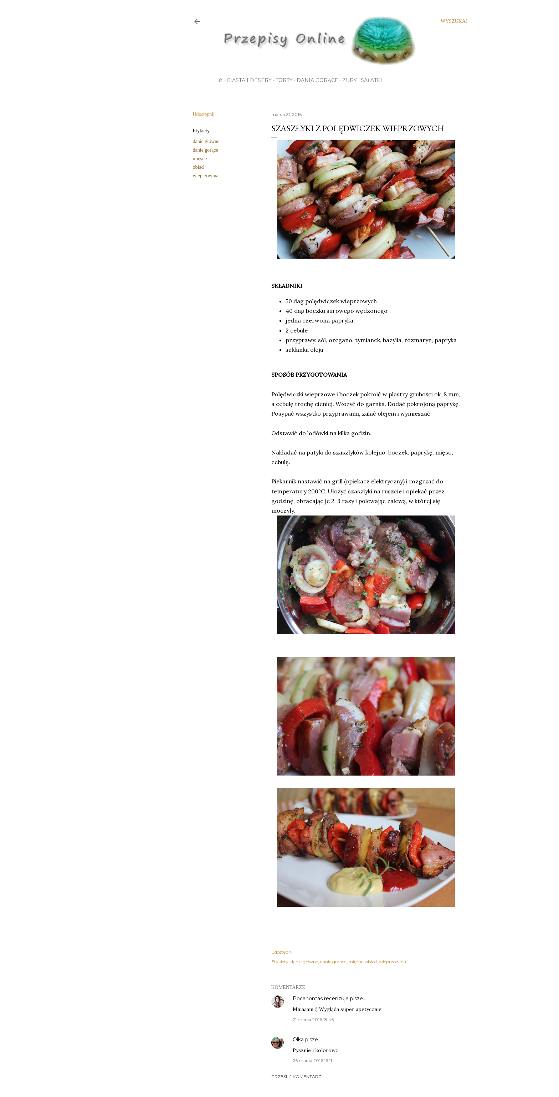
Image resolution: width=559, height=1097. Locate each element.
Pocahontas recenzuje (321, 998)
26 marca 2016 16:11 (312, 1060)
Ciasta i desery (249, 80)
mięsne (200, 158)
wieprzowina (206, 175)
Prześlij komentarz (296, 1076)
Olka (298, 1039)
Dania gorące (317, 80)
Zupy (349, 80)
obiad (198, 167)
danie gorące (205, 150)
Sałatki (371, 80)
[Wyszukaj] (454, 21)
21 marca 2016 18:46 (313, 1019)
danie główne (206, 141)
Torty (284, 80)
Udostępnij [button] (204, 114)
